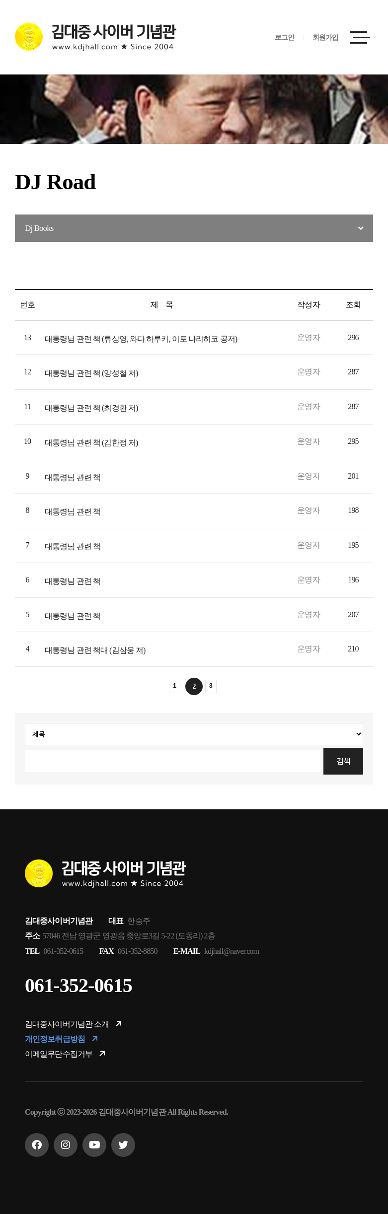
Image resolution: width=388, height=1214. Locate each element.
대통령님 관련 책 (72, 477)
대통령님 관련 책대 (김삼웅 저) (95, 650)
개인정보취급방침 (62, 1039)
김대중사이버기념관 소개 (74, 1024)
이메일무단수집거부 (66, 1054)
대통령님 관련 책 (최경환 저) (91, 408)
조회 (353, 304)
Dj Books (39, 228)
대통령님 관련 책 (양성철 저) (91, 373)
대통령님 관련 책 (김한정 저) (91, 442)
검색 (343, 761)
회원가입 (325, 37)
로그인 (284, 37)
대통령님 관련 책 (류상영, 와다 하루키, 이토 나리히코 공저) (141, 339)
